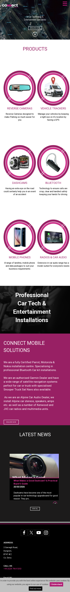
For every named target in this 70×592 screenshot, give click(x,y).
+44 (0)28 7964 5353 (12, 569)
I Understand (56, 584)
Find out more (35, 589)
